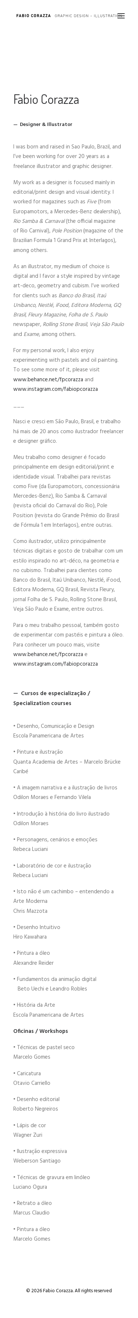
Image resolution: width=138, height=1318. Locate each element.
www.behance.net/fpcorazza (48, 379)
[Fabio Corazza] (69, 16)
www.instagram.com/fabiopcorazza (55, 389)
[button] (121, 16)
